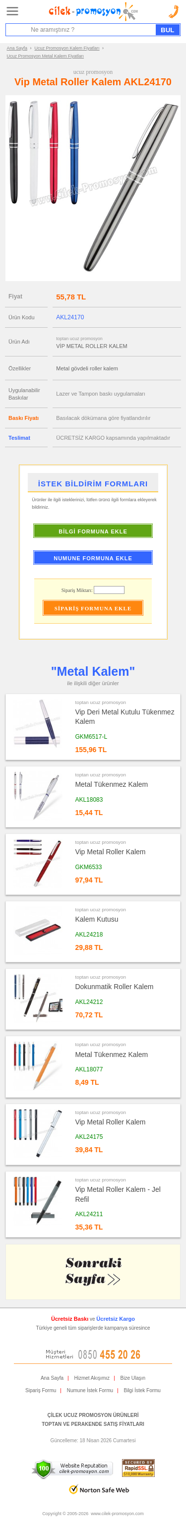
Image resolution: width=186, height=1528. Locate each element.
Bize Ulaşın (133, 1378)
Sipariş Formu (40, 1390)
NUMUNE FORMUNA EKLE (93, 558)
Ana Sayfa (17, 48)
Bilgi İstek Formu (142, 1390)
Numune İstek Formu (90, 1390)
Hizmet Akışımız (92, 1378)
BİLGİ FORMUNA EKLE (93, 531)
